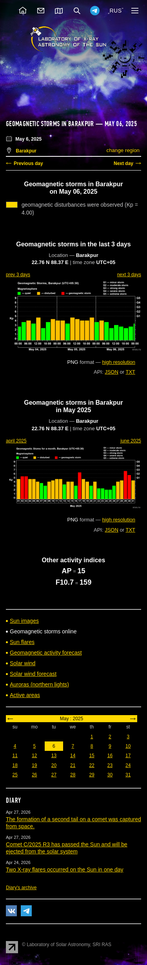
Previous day (28, 163)
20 (53, 765)
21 (72, 765)
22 (91, 765)
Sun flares (22, 642)
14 (72, 755)
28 (72, 775)
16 (110, 755)
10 (128, 746)
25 (14, 775)
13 (53, 755)
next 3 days (129, 274)
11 (14, 755)
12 (34, 755)
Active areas (25, 695)
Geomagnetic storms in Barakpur (50, 123)
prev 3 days (18, 274)
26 (34, 775)
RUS (115, 10)
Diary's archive (21, 887)
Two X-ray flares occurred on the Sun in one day (64, 869)
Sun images (24, 621)
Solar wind (22, 663)
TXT (130, 372)
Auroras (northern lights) (39, 684)
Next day (123, 163)
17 (128, 755)
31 (128, 775)
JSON (111, 372)
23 (110, 765)
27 (53, 775)
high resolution (118, 362)
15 (91, 755)
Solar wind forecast (33, 674)
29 (91, 775)
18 (14, 765)
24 (128, 765)
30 (110, 775)
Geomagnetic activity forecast (46, 652)
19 (34, 765)
